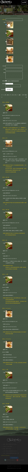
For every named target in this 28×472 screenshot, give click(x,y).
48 (13, 94)
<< (2, 94)
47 (10, 94)
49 (15, 94)
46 (8, 94)
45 (5, 94)
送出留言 (9, 89)
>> (2, 97)
